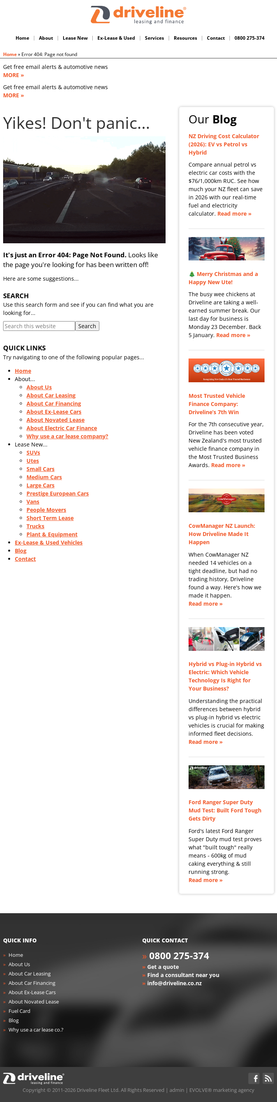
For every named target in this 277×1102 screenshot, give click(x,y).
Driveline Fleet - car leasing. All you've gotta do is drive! (138, 15)
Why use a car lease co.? (36, 1029)
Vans (32, 501)
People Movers (46, 509)
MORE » (13, 75)
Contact (25, 558)
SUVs (33, 452)
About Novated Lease (55, 420)
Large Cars (40, 485)
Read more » (234, 213)
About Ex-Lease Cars (53, 411)
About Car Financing (53, 403)
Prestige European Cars (57, 493)
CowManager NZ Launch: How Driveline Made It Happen (222, 534)
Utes (32, 460)
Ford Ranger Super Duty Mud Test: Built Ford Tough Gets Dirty (225, 810)
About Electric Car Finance (61, 428)
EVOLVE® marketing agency (221, 1089)
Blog (20, 550)
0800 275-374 (179, 955)
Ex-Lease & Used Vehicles (49, 542)
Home (10, 54)
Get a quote (163, 966)
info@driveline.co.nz (174, 983)
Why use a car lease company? (67, 436)
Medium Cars (44, 477)
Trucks (35, 526)
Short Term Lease (50, 518)
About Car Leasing (51, 395)
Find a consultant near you (183, 975)
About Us (39, 387)
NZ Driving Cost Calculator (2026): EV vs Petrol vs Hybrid (224, 144)
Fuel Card (19, 1010)
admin (176, 1089)
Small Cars (40, 469)
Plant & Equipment (52, 534)
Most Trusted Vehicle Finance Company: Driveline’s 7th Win (217, 404)
